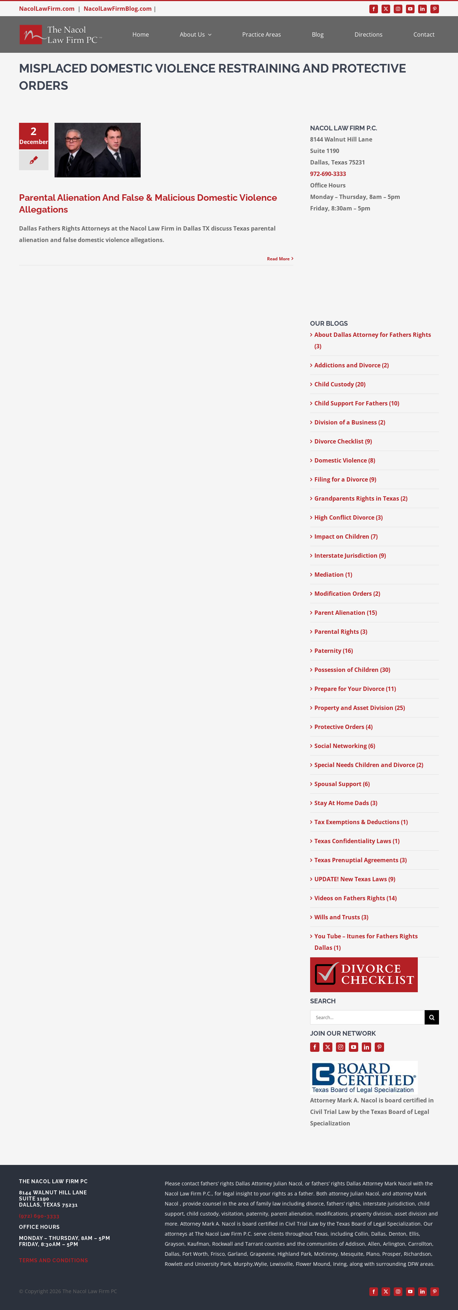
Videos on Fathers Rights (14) (355, 898)
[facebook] (373, 9)
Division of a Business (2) (349, 422)
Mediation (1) (333, 575)
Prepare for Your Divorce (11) (355, 689)
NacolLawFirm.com (47, 9)
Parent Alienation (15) (345, 613)
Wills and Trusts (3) (341, 917)
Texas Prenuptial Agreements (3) (360, 860)
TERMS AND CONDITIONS (53, 1260)
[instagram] (398, 9)
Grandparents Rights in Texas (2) (360, 498)
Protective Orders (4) (343, 727)
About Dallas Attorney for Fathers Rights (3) (372, 340)
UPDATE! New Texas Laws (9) (354, 879)
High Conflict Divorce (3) (348, 517)
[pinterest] (434, 9)
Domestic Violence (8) (344, 460)
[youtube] (410, 9)
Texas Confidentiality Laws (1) (356, 841)
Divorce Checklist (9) (343, 441)
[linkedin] (422, 9)
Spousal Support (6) (342, 784)
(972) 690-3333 (39, 1216)
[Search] (432, 1017)
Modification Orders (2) (347, 594)
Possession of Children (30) (352, 670)
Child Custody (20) (339, 384)
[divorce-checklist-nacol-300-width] (364, 960)
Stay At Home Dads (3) (345, 803)
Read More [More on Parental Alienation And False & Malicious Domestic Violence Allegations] (278, 259)
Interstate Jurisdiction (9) (350, 555)
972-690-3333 (328, 174)
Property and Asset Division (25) (359, 708)
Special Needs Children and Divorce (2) (368, 765)
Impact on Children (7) (346, 536)
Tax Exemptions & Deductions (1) (361, 822)
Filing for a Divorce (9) (345, 479)
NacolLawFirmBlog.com (118, 9)
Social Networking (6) (344, 746)
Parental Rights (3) (340, 632)
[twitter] (386, 9)
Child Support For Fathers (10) (356, 403)
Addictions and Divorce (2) (351, 365)
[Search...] (367, 1017)
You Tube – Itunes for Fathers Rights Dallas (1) (366, 942)
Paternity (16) (333, 651)
